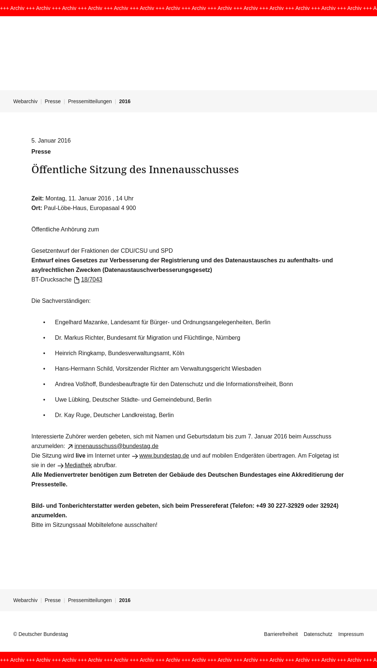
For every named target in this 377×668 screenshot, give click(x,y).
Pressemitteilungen (90, 101)
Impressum (351, 634)
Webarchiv (25, 101)
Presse (53, 101)
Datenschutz (318, 634)
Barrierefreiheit (281, 634)
